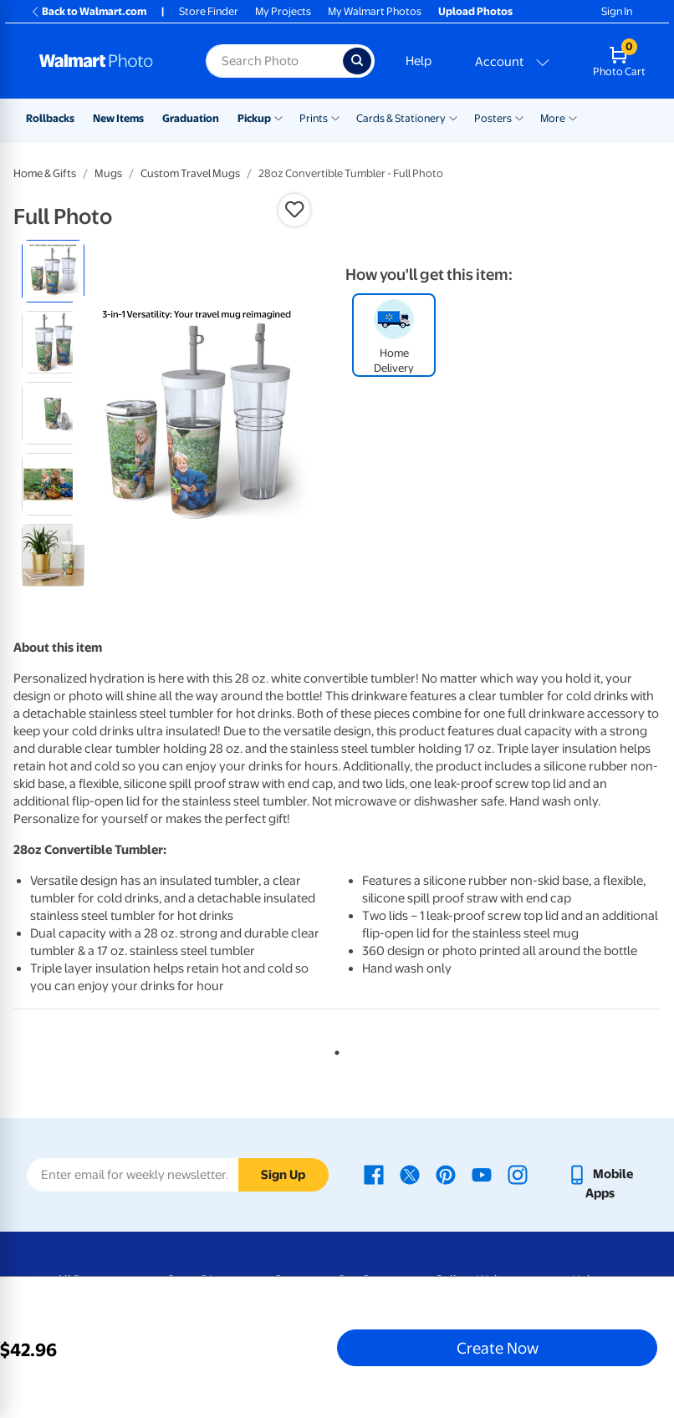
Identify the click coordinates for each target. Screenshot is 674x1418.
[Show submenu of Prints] (335, 117)
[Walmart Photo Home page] (104, 61)
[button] (294, 210)
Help (418, 61)
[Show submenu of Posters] (519, 117)
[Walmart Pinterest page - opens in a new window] (446, 1174)
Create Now (498, 1348)
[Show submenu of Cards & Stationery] (453, 117)
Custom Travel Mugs (190, 173)
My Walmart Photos (374, 11)
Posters (493, 118)
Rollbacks (50, 118)
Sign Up (283, 1174)
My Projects (283, 11)
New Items (118, 118)
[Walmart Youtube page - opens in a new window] (482, 1174)
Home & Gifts (44, 173)
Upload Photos (475, 11)
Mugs (108, 173)
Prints (313, 118)
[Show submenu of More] (573, 117)
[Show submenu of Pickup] (278, 117)
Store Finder (208, 11)
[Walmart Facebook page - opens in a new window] (374, 1174)
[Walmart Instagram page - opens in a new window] (518, 1174)
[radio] (53, 271)
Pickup (254, 118)
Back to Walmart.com (88, 11)
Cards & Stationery (401, 118)
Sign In (616, 11)
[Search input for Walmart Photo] (274, 61)
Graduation (190, 118)
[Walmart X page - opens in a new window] (410, 1174)
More (552, 118)
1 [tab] (333, 1049)
